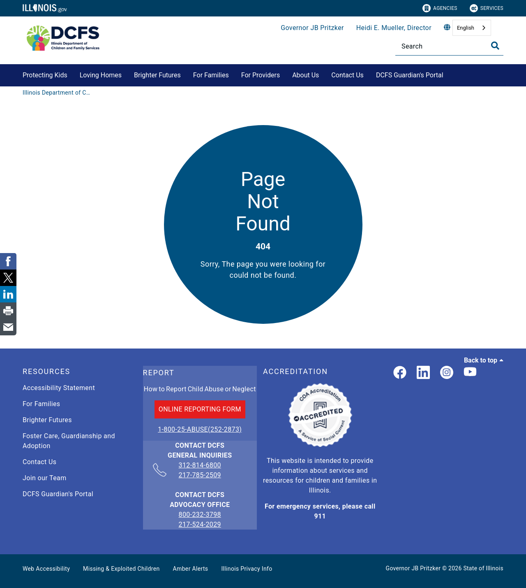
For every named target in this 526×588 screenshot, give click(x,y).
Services (486, 8)
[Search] (449, 46)
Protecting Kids (45, 75)
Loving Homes (101, 75)
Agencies (439, 8)
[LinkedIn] (423, 373)
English (465, 28)
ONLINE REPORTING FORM (200, 409)
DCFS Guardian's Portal (409, 75)
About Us (305, 75)
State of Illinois (483, 568)
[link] (399, 373)
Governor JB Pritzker (312, 28)
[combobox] (471, 28)
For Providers (260, 75)
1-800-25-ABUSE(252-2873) (200, 429)
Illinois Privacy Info (246, 568)
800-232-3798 (200, 514)
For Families (211, 75)
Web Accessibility (46, 568)
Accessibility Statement (59, 388)
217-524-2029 (200, 524)
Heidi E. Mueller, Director (393, 28)
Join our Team (45, 478)
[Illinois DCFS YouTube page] (470, 373)
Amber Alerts (190, 568)
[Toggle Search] (495, 46)
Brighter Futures (157, 75)
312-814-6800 (200, 465)
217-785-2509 (200, 475)
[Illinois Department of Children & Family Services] (57, 92)
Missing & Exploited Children (121, 568)
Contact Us (347, 75)
